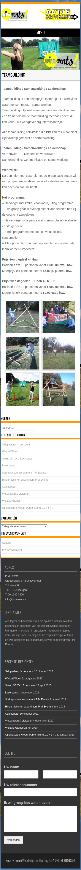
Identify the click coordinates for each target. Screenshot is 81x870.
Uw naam (11, 767)
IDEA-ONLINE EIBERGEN (62, 860)
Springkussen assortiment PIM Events (24, 472)
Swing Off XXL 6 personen (17, 458)
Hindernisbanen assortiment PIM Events (25, 479)
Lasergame (8, 465)
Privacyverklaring (12, 549)
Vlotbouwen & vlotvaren (15, 493)
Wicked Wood (10, 451)
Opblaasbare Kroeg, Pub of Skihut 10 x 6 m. (27, 507)
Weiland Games (11, 500)
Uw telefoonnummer (22, 785)
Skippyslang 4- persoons (16, 444)
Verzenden (13, 840)
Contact (6, 542)
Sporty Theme (14, 860)
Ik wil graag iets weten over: (28, 803)
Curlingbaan (9, 486)
